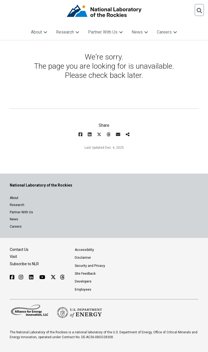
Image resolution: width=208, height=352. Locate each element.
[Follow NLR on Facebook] (12, 277)
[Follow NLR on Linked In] (32, 277)
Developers (83, 281)
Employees (83, 289)
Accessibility (84, 250)
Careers (167, 32)
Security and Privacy (90, 266)
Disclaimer (83, 258)
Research (67, 32)
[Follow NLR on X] (53, 277)
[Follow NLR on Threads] (62, 277)
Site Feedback (85, 273)
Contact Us (19, 249)
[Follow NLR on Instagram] (22, 277)
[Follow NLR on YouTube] (42, 277)
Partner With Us (105, 32)
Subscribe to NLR (24, 264)
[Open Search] (199, 10)
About (39, 32)
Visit (13, 256)
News (140, 32)
